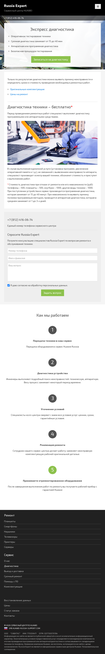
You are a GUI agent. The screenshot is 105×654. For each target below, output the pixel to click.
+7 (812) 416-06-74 (14, 18)
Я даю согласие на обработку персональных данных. (37, 285)
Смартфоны (10, 526)
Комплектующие (13, 586)
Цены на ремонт (19, 94)
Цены (7, 605)
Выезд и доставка (14, 571)
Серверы (9, 547)
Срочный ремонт (13, 576)
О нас (7, 560)
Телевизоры (10, 536)
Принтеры (9, 541)
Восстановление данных (17, 600)
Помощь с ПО (11, 581)
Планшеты (10, 521)
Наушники (9, 531)
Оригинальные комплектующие (27, 89)
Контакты (9, 615)
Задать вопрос (53, 292)
